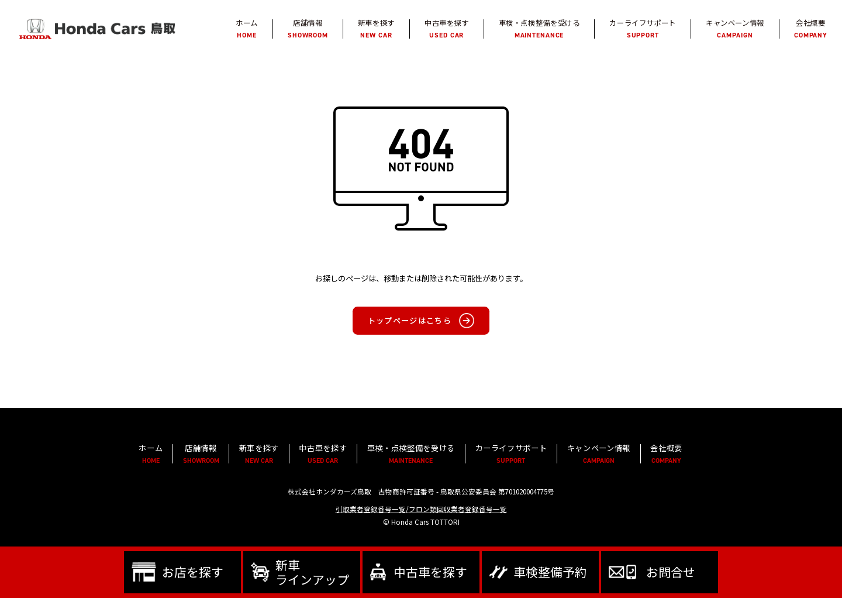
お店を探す (192, 571)
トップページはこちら (409, 321)
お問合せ (670, 571)
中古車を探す (430, 571)
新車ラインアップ (312, 572)
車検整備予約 (550, 571)
